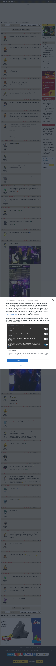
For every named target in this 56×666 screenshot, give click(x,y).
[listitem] (28, 325)
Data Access (28, 366)
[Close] (53, 300)
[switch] (46, 329)
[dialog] (28, 333)
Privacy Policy (36, 366)
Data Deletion (20, 366)
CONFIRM (17, 360)
